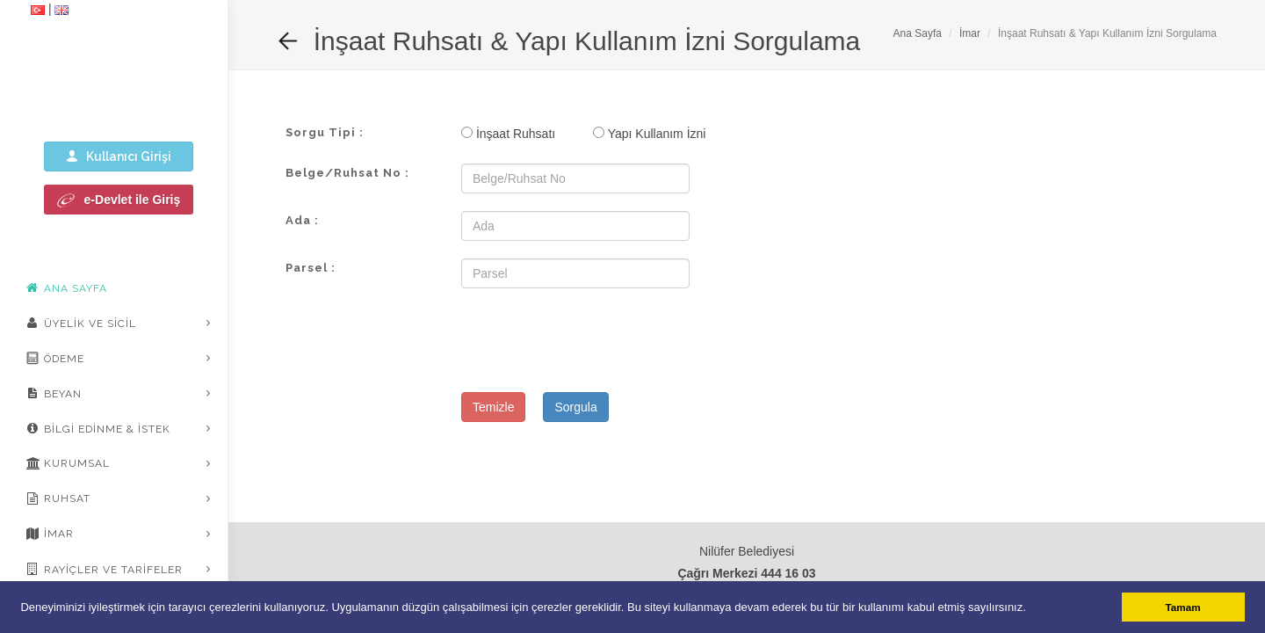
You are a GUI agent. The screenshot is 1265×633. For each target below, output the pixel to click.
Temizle (493, 407)
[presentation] (594, 340)
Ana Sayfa (917, 33)
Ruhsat (58, 498)
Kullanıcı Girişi (118, 156)
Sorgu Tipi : (325, 132)
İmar (50, 533)
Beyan (54, 393)
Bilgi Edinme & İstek (98, 428)
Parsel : (311, 267)
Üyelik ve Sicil (81, 322)
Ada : (302, 220)
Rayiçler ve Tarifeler (104, 568)
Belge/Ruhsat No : (347, 172)
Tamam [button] (1183, 607)
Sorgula (575, 407)
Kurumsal (68, 463)
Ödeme (55, 357)
